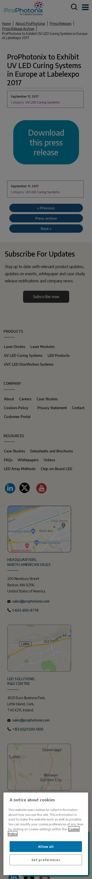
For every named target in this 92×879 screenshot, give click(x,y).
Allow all (46, 846)
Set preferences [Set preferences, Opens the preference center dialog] (45, 860)
